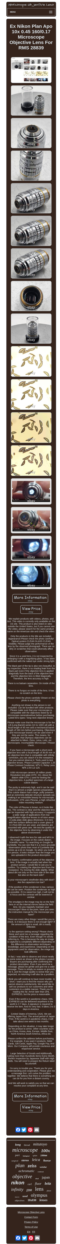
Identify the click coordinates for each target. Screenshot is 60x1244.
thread (27, 1145)
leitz (48, 1183)
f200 (29, 1190)
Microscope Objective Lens (31, 1212)
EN (28, 1232)
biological (26, 1156)
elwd (37, 1178)
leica (36, 1159)
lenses (43, 1200)
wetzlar (43, 1167)
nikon (17, 1182)
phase (49, 1191)
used (25, 1196)
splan (35, 1155)
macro (17, 1197)
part (17, 1155)
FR (33, 1232)
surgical (14, 1161)
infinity (17, 1189)
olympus (39, 1195)
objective (22, 1176)
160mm (43, 1155)
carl (30, 1184)
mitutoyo (40, 1144)
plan (20, 1165)
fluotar (47, 1160)
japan (46, 1177)
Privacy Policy (31, 1222)
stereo (25, 1160)
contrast (41, 1172)
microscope (25, 1150)
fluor (38, 1183)
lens (39, 1189)
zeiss (32, 1165)
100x (45, 1150)
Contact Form (31, 1217)
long (18, 1144)
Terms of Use (31, 1227)
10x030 (32, 1200)
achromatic (26, 1171)
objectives (19, 1200)
